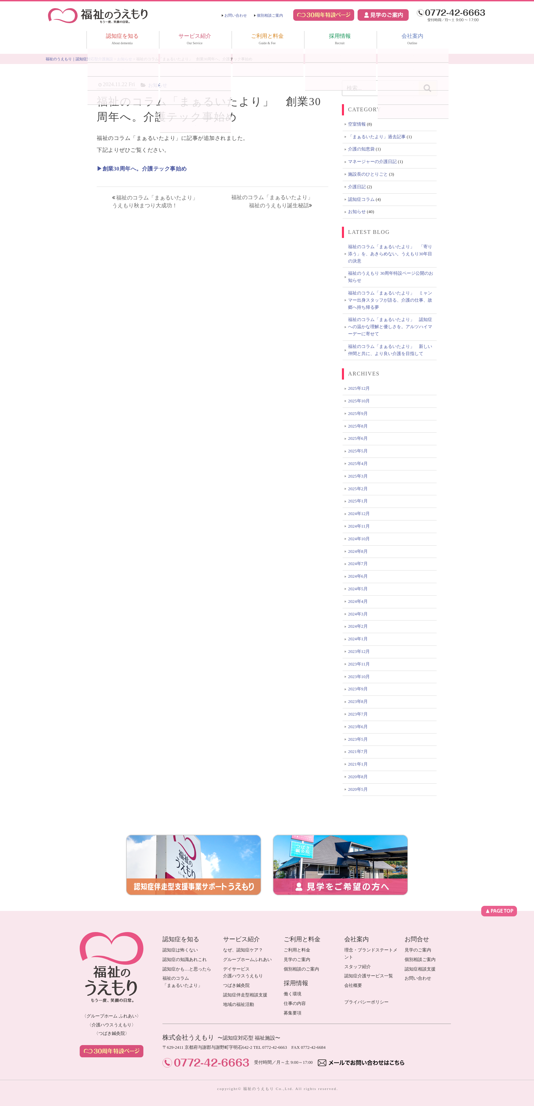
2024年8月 (358, 551)
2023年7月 (358, 714)
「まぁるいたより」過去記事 (377, 136)
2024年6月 (358, 576)
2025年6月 (358, 438)
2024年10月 (359, 538)
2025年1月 (358, 501)
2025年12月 (359, 388)
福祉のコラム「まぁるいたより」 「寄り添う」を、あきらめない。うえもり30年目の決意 (390, 253)
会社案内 (412, 40)
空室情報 (357, 124)
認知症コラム (361, 199)
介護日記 (357, 187)
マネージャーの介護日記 (372, 161)
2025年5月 (358, 451)
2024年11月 (359, 526)
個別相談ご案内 (270, 15)
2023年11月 (359, 664)
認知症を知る (122, 40)
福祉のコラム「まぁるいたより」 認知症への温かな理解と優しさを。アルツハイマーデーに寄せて (390, 326)
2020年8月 (358, 776)
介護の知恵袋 (361, 149)
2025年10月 (359, 401)
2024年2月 (358, 626)
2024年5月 (358, 589)
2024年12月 (359, 513)
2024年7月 (358, 563)
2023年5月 (358, 739)
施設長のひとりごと (368, 174)
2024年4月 (358, 601)
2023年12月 (359, 651)
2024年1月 (358, 639)
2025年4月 (358, 463)
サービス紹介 (194, 40)
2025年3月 (358, 476)
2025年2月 (358, 488)
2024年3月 (358, 614)
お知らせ (157, 85)
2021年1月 (358, 764)
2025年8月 (358, 426)
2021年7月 (358, 751)
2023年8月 (358, 701)
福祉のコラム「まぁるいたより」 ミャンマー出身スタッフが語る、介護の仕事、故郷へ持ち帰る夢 (390, 300)
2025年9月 (358, 413)
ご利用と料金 (267, 40)
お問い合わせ (235, 15)
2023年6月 (358, 726)
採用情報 (339, 40)
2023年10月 (359, 676)
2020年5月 (358, 789)
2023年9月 (358, 689)
